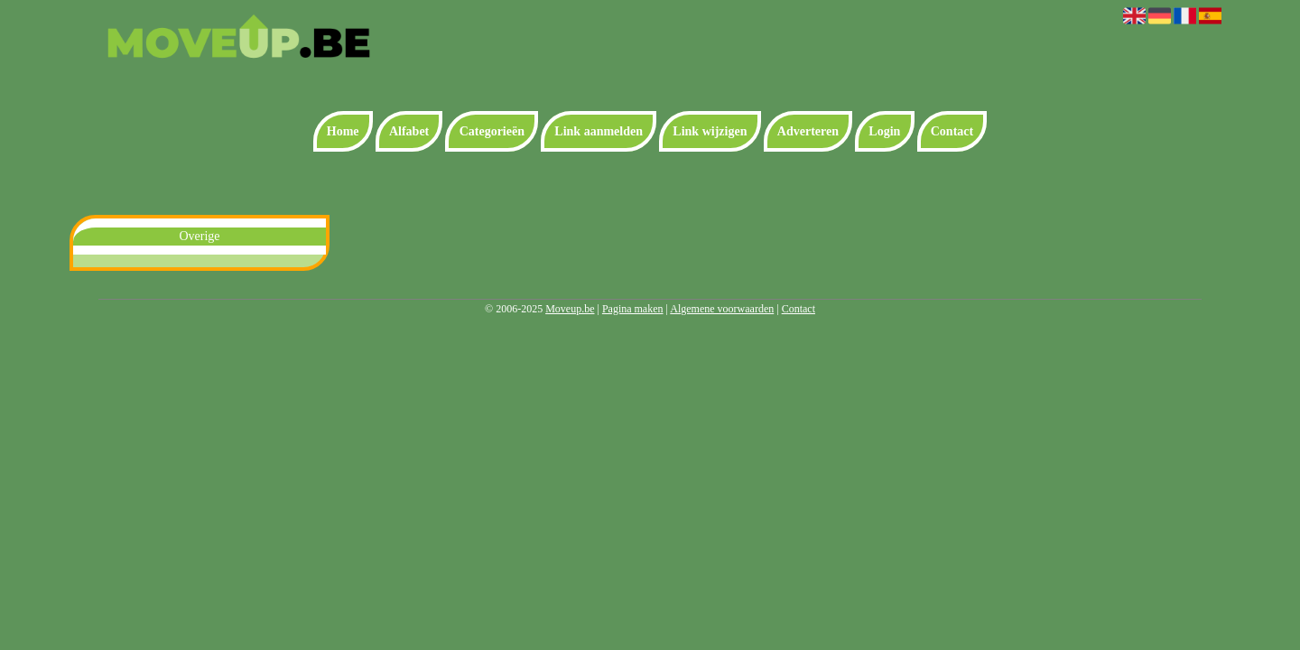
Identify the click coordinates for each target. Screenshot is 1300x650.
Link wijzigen (710, 131)
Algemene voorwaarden (722, 308)
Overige (199, 236)
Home (343, 131)
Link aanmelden (598, 131)
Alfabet (409, 131)
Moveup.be (569, 308)
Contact (952, 131)
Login (884, 131)
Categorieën (492, 131)
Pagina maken (633, 308)
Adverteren (808, 131)
